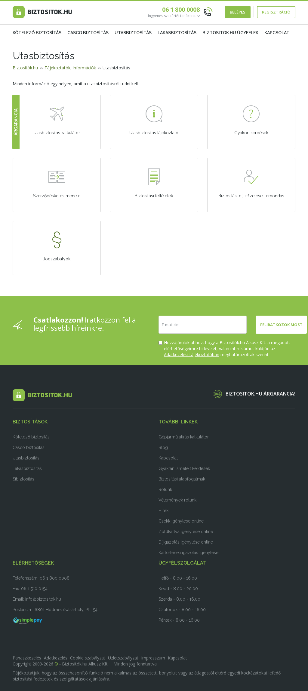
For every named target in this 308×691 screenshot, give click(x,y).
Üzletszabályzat (123, 658)
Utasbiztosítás (133, 32)
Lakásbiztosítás (177, 32)
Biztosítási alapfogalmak (182, 479)
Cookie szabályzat (87, 658)
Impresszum (153, 658)
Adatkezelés (55, 658)
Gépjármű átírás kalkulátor (184, 437)
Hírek (163, 510)
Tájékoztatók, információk (70, 68)
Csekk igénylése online (181, 521)
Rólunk (165, 489)
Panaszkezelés (27, 658)
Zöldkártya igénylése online (186, 531)
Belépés (237, 12)
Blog (163, 447)
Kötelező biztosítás (37, 32)
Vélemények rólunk (177, 500)
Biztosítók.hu (25, 68)
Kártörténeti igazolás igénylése (188, 552)
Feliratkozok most (281, 324)
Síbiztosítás (23, 479)
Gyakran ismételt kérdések (184, 468)
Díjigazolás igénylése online (186, 542)
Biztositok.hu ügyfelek (230, 32)
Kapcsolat (276, 32)
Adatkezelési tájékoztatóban (191, 354)
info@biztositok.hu (43, 599)
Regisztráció (276, 12)
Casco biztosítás (88, 32)
